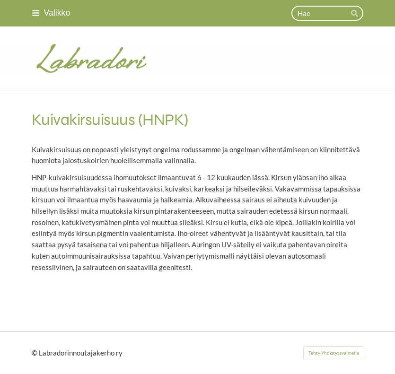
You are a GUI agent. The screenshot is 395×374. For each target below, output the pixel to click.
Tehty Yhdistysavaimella (333, 353)
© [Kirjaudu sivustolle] (35, 352)
